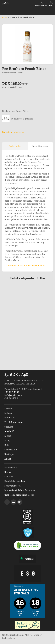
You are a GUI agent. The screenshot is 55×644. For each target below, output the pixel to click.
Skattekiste (10, 449)
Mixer (7, 435)
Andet (7, 458)
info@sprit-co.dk (13, 395)
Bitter (4, 17)
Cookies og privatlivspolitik (19, 494)
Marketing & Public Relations (19, 490)
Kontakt (8, 476)
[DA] (5, 3)
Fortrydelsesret (12, 485)
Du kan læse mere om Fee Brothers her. (25, 265)
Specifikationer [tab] (40, 146)
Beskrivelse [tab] (15, 146)
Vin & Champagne (13, 422)
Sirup (7, 440)
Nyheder (8, 413)
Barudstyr (9, 417)
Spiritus (8, 426)
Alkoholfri (10, 431)
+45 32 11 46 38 (11, 392)
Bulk (6, 445)
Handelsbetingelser (14, 481)
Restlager (9, 454)
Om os (7, 472)
